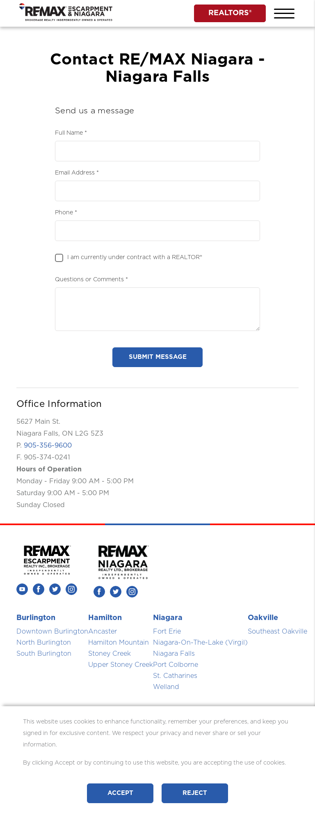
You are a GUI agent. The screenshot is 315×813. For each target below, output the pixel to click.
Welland (166, 687)
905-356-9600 (48, 445)
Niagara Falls (174, 653)
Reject (195, 793)
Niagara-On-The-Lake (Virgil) (200, 642)
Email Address (75, 173)
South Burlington (43, 653)
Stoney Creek (109, 653)
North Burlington (43, 642)
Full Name (69, 133)
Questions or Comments (89, 279)
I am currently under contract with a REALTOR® (134, 257)
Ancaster (102, 631)
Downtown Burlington (52, 631)
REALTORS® (230, 13)
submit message (158, 357)
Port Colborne (175, 664)
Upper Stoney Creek (120, 664)
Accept (120, 793)
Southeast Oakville (277, 631)
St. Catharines (175, 676)
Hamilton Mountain (118, 642)
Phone (64, 213)
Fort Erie (167, 631)
